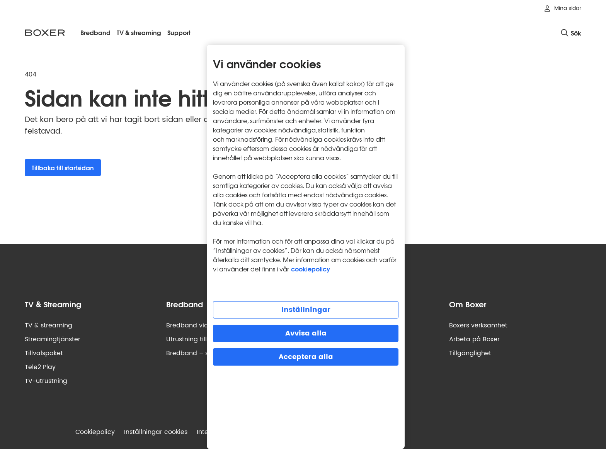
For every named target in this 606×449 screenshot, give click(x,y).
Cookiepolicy (95, 432)
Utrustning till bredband (203, 339)
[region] (306, 247)
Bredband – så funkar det (206, 353)
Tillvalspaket (44, 353)
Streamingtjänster (52, 339)
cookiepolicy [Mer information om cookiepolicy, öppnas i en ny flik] (310, 268)
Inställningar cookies (155, 432)
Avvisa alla (306, 333)
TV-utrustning (46, 381)
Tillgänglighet (470, 353)
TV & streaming (48, 325)
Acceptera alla (306, 357)
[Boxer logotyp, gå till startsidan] (45, 32)
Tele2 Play (40, 367)
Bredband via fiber (195, 325)
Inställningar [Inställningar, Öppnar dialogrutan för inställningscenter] (305, 309)
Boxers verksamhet (478, 325)
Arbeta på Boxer (474, 339)
